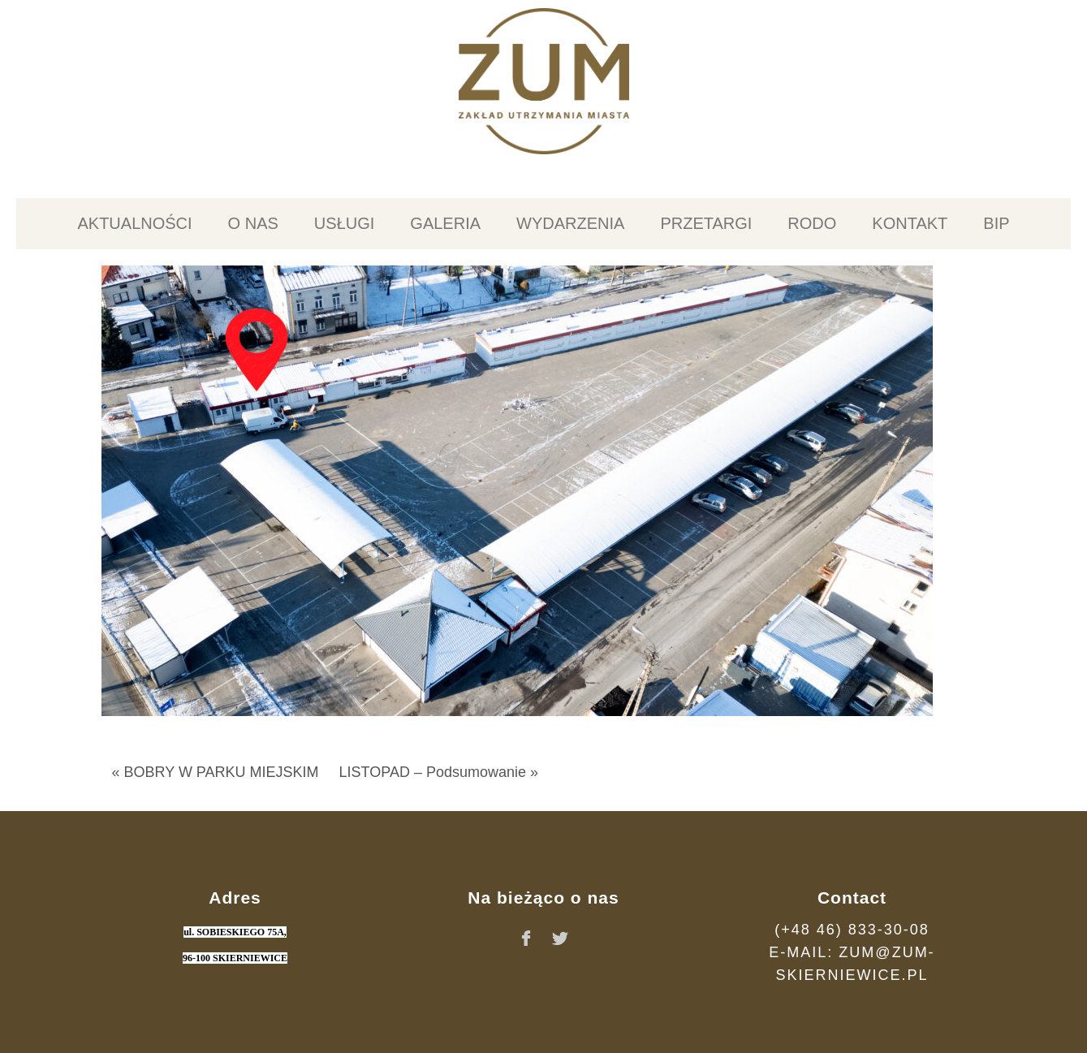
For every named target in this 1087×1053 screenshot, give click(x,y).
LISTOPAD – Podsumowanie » (438, 772)
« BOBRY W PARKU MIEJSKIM (215, 772)
